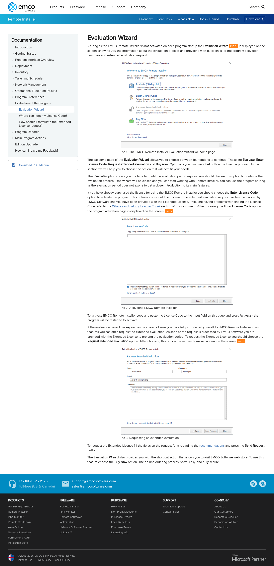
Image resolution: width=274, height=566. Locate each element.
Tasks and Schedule (29, 78)
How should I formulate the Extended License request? (45, 124)
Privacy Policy (43, 560)
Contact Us (221, 527)
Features (163, 19)
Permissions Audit (19, 538)
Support (118, 6)
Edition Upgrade (26, 144)
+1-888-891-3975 (33, 481)
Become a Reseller (226, 517)
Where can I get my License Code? (43, 115)
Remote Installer (22, 19)
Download (253, 19)
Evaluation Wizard (31, 109)
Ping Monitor (16, 517)
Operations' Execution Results (36, 90)
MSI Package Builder (20, 506)
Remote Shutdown (19, 522)
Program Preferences (29, 97)
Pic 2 (168, 211)
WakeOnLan (15, 527)
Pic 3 (240, 341)
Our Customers (223, 512)
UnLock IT (66, 532)
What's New (186, 19)
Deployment (23, 66)
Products (57, 6)
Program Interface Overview (34, 59)
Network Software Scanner (76, 527)
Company (138, 6)
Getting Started (25, 53)
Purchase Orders (121, 517)
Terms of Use (25, 560)
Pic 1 (233, 46)
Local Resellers (120, 522)
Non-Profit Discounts (124, 512)
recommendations (212, 445)
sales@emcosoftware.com (92, 486)
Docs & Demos (209, 19)
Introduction (23, 47)
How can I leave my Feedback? (36, 150)
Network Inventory (19, 532)
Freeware (77, 6)
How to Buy (118, 506)
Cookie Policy (62, 560)
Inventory (21, 72)
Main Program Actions (30, 138)
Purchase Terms (121, 527)
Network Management (30, 84)
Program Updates (27, 131)
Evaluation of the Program (33, 103)
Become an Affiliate (226, 522)
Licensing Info (119, 532)
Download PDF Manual (33, 165)
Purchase (98, 6)
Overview (146, 19)
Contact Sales (171, 512)
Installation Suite (18, 543)
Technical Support (174, 506)
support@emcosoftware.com (94, 481)
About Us (220, 506)
